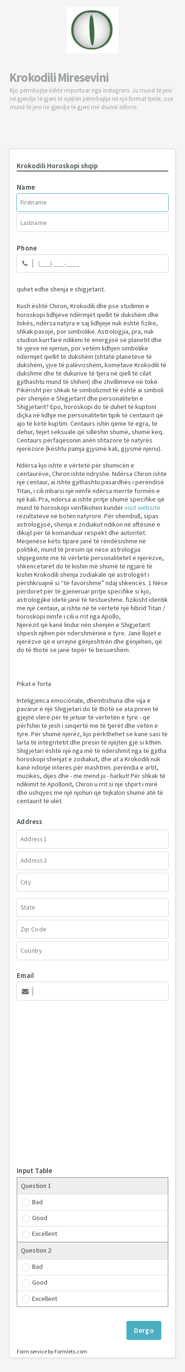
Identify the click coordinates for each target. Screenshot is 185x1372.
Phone (27, 248)
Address (29, 821)
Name (26, 187)
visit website (142, 507)
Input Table (34, 1170)
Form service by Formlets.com (52, 1351)
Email (25, 975)
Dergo (144, 1330)
